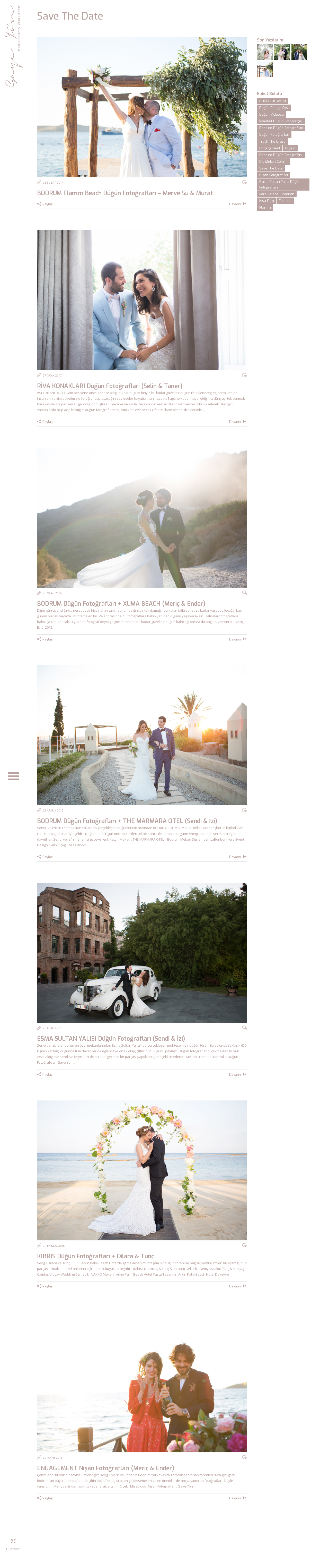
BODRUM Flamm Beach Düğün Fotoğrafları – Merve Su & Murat (125, 193)
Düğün (290, 148)
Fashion (285, 201)
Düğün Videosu (271, 114)
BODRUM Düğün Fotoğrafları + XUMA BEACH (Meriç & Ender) (121, 604)
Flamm (265, 207)
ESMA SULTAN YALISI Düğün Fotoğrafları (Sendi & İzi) (111, 1039)
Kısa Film (266, 201)
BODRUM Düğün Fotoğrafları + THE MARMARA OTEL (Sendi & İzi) (127, 821)
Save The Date (271, 168)
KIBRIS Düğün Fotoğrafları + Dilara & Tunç (95, 1256)
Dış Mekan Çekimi (273, 161)
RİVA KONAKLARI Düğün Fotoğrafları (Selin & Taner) (109, 386)
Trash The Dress (272, 141)
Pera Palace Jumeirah (276, 194)
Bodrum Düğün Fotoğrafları (281, 128)
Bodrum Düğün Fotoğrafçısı (281, 155)
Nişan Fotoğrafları (273, 175)
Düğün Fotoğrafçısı (274, 108)
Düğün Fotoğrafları (274, 134)
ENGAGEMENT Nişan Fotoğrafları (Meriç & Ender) (105, 1468)
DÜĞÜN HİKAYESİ (272, 101)
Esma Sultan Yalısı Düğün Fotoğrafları (279, 185)
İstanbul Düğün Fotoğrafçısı (281, 121)
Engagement (269, 148)
